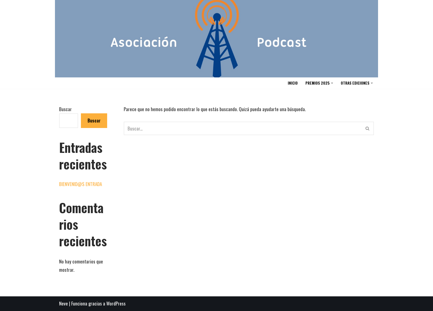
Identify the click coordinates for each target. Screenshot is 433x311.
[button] (332, 83)
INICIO (293, 83)
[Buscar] (242, 128)
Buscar (65, 109)
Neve (63, 303)
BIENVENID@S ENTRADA (80, 184)
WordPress (116, 303)
